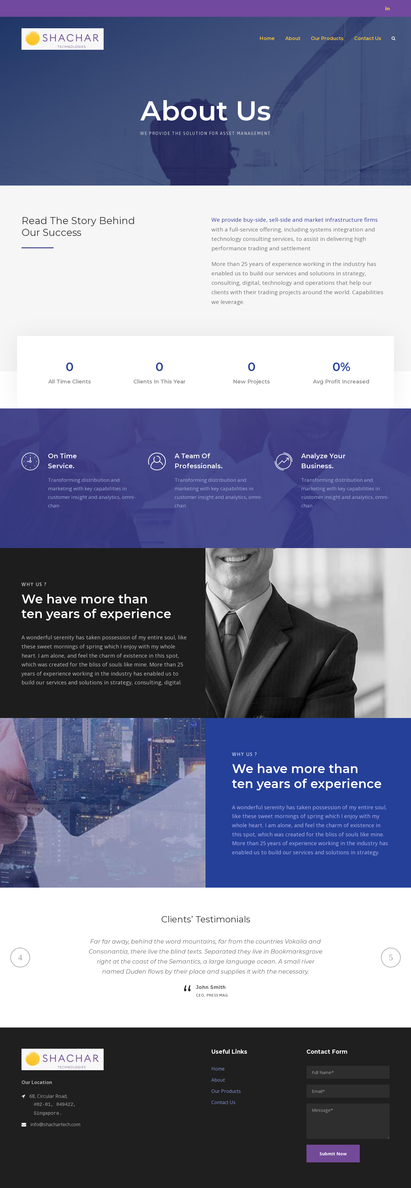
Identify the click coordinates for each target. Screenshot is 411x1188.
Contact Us (367, 38)
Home (267, 38)
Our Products (327, 38)
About (292, 38)
